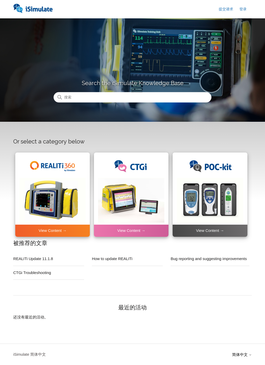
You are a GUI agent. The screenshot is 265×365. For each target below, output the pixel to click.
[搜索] (132, 97)
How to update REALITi (112, 258)
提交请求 (226, 9)
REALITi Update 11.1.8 (33, 258)
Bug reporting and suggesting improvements (209, 258)
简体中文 (242, 354)
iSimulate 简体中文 (29, 354)
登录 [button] (243, 9)
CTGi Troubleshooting (32, 272)
